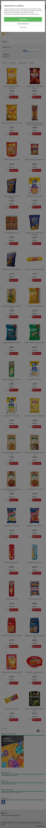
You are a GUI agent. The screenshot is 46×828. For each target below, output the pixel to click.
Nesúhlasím (23, 27)
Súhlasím (23, 19)
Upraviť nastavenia (23, 24)
